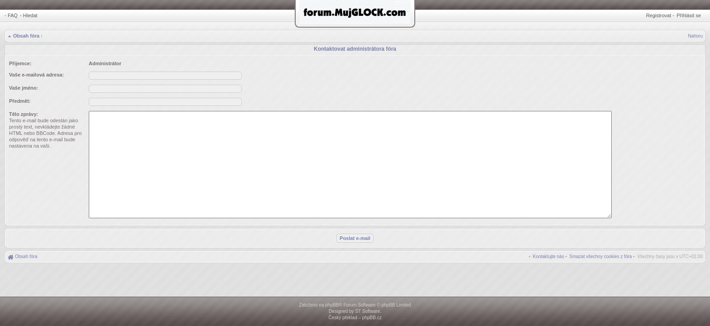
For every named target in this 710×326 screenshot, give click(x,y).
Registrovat (659, 15)
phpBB (332, 304)
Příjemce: (20, 63)
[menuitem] (601, 256)
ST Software (367, 311)
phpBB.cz (372, 317)
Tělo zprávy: (23, 114)
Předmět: (20, 101)
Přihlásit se (688, 15)
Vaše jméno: (23, 88)
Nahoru (695, 36)
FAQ (13, 15)
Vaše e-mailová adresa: (36, 74)
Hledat (30, 15)
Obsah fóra (26, 35)
